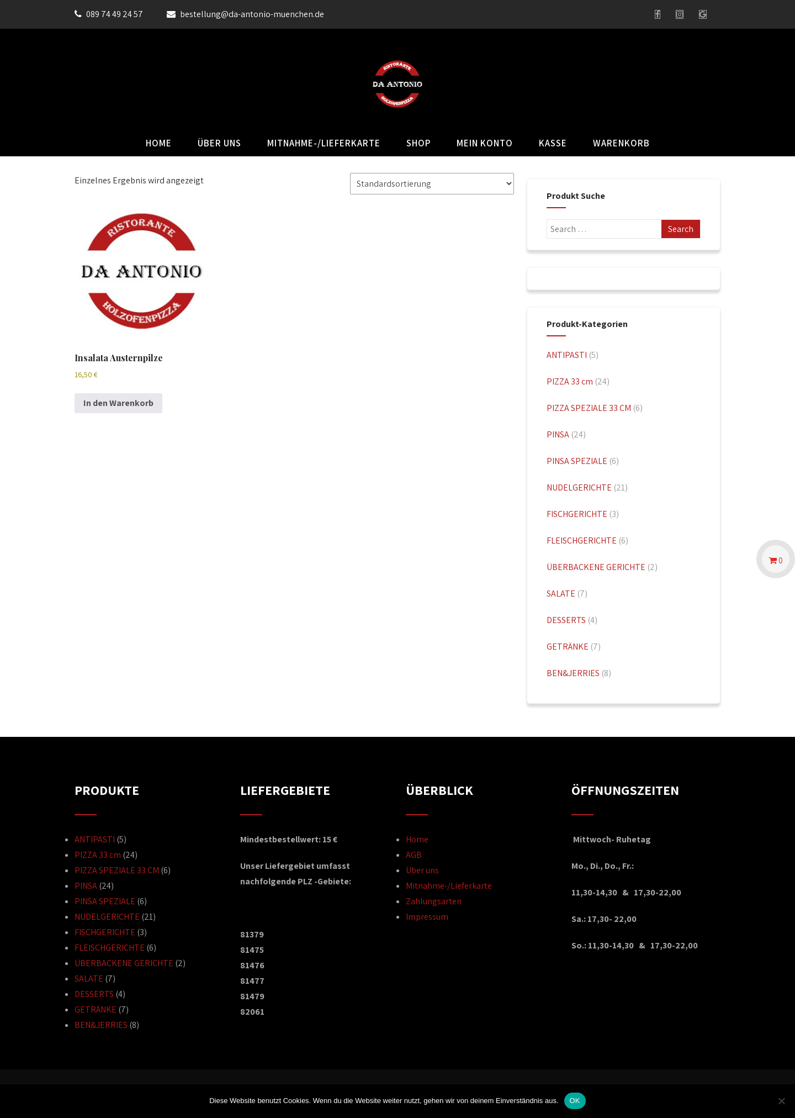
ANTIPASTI (567, 355)
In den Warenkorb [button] (118, 403)
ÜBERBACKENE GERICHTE (596, 567)
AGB (414, 855)
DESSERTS (566, 620)
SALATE (561, 593)
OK (575, 1100)
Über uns (219, 143)
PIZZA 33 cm (570, 381)
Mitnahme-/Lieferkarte (323, 143)
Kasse (553, 143)
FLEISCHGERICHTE (582, 540)
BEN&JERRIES (573, 673)
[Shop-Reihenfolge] (432, 183)
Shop (418, 143)
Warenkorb (621, 143)
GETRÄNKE (568, 646)
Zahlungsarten (434, 901)
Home (159, 143)
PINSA (558, 434)
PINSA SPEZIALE (577, 461)
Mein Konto (485, 143)
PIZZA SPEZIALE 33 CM (589, 408)
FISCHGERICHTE (577, 514)
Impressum (427, 916)
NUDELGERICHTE (579, 487)
